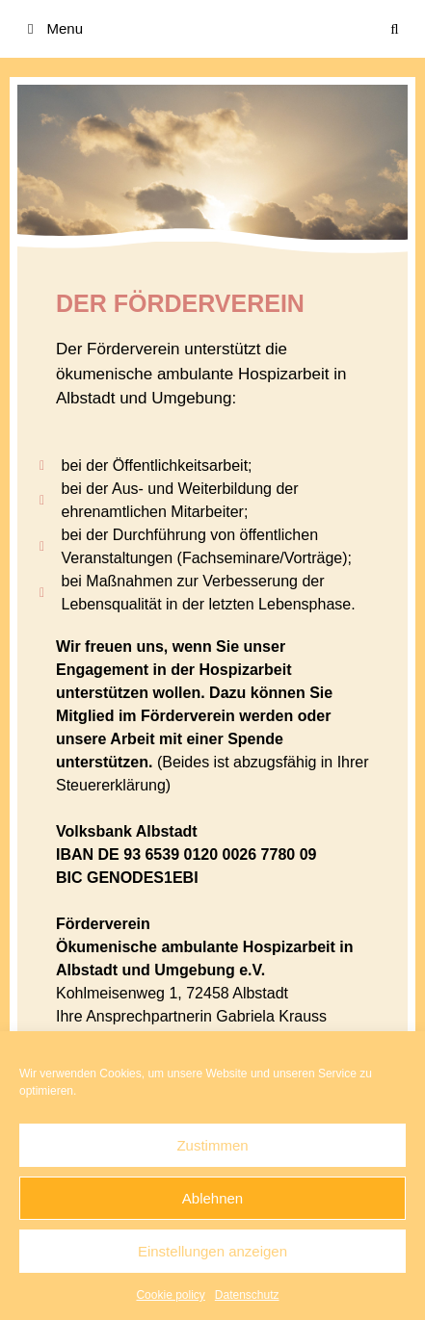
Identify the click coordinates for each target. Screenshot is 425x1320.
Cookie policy (170, 1295)
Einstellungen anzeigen (212, 1251)
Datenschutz (247, 1295)
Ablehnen (212, 1198)
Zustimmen (212, 1145)
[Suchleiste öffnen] (394, 29)
